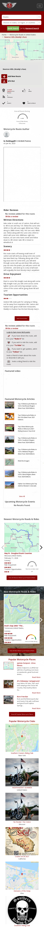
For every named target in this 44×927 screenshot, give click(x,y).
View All (22, 496)
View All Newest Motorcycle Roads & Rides (22, 578)
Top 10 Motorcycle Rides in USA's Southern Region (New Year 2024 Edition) (27, 440)
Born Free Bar (22, 696)
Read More (36, 677)
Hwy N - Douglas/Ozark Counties (18, 553)
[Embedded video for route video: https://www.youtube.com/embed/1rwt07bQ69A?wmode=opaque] (22, 384)
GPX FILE (11, 81)
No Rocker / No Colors (22, 822)
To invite (8, 361)
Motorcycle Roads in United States (23, 35)
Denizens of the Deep (22, 891)
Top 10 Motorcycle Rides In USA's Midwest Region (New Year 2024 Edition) (27, 451)
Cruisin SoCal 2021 (22, 856)
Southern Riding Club (22, 925)
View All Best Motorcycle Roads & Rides (22, 651)
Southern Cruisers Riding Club (22, 753)
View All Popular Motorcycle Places (22, 714)
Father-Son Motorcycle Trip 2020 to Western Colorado (27, 485)
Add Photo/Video (22, 318)
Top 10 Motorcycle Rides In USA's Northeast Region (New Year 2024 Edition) (27, 406)
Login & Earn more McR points (18, 332)
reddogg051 (11, 141)
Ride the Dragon (23, 461)
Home (4, 35)
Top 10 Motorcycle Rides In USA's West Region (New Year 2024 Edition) (27, 474)
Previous (2, 547)
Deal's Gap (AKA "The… (14, 626)
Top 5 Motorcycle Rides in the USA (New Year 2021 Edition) (27, 417)
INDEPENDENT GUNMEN (22, 787)
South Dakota (9, 90)
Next (41, 547)
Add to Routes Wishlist (9, 342)
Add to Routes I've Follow (9, 349)
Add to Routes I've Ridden (9, 335)
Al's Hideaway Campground (28, 681)
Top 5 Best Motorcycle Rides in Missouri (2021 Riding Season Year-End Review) (26, 429)
